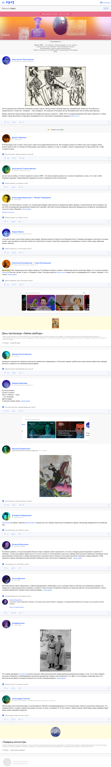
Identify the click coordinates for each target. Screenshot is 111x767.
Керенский (61, 272)
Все (84, 293)
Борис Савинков (19, 137)
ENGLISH (106, 8)
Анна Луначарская (43, 263)
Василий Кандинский (21, 449)
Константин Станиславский (24, 168)
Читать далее (26, 209)
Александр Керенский (22, 198)
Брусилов (22, 674)
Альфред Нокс (18, 623)
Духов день (6, 270)
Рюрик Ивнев (17, 232)
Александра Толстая (21, 699)
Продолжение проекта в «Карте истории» (55, 14)
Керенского (74, 116)
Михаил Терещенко (42, 198)
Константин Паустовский (23, 59)
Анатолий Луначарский (22, 263)
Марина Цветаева (19, 383)
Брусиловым (30, 523)
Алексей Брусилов (20, 544)
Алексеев (5, 523)
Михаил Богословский (21, 354)
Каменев (5, 272)
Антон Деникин (18, 578)
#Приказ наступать (8, 212)
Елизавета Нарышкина (21, 515)
